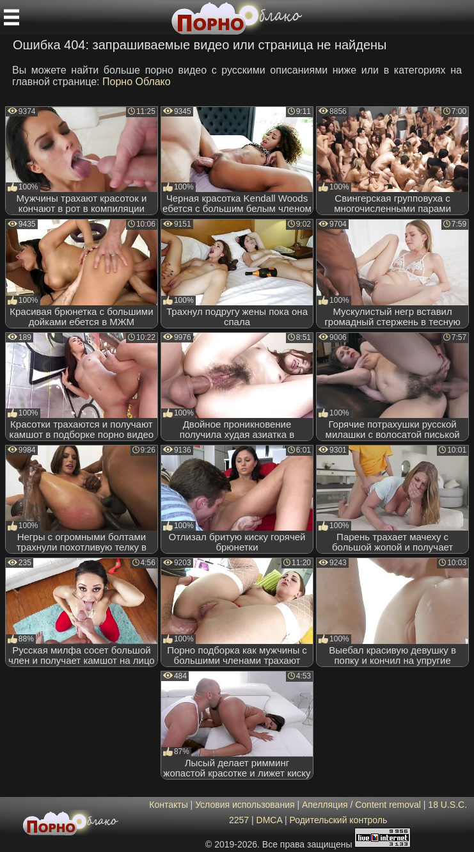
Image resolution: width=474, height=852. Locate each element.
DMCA (269, 820)
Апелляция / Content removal (361, 805)
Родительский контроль (338, 820)
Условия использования (244, 805)
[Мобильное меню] (11, 17)
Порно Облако (136, 81)
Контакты (168, 805)
